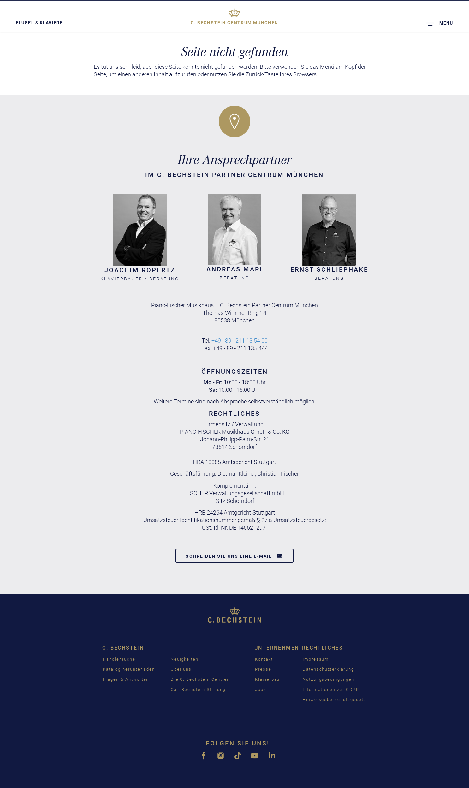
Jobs (260, 689)
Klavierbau (267, 679)
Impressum (316, 659)
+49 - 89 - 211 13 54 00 (239, 340)
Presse (263, 669)
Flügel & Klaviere (39, 22)
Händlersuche (119, 659)
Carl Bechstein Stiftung (198, 689)
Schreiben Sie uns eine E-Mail (234, 556)
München (234, 22)
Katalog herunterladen (129, 669)
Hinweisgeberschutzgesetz (334, 699)
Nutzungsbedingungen (328, 679)
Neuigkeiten (185, 659)
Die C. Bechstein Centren (200, 679)
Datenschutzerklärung (328, 669)
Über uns (181, 669)
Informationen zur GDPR (331, 689)
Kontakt (264, 659)
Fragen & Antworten (126, 679)
